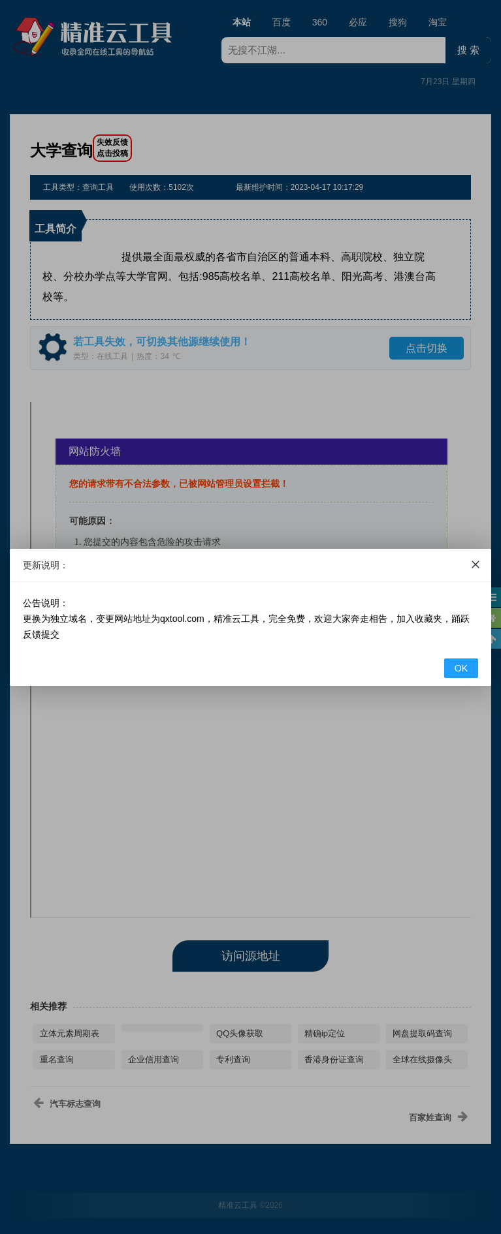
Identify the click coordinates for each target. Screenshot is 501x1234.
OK (461, 668)
